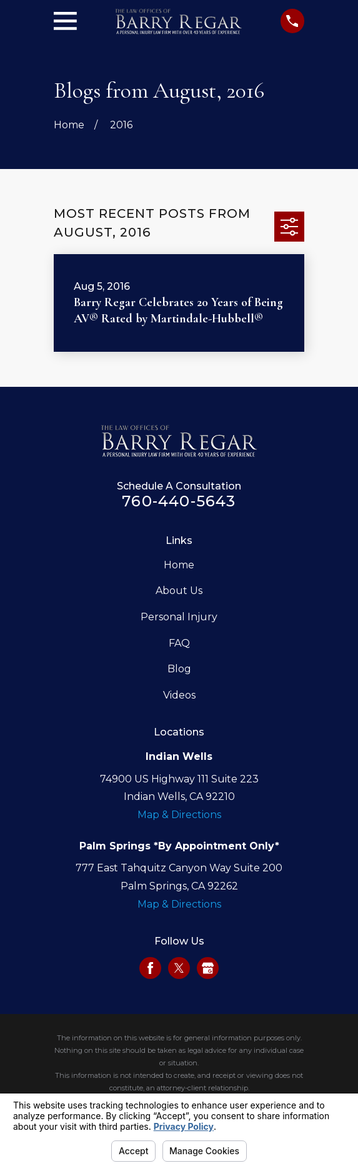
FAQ (179, 643)
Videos (179, 695)
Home (179, 565)
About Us (179, 591)
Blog (179, 669)
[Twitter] (179, 968)
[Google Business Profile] (208, 968)
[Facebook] (150, 968)
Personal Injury (179, 617)
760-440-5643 (179, 501)
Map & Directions (179, 815)
